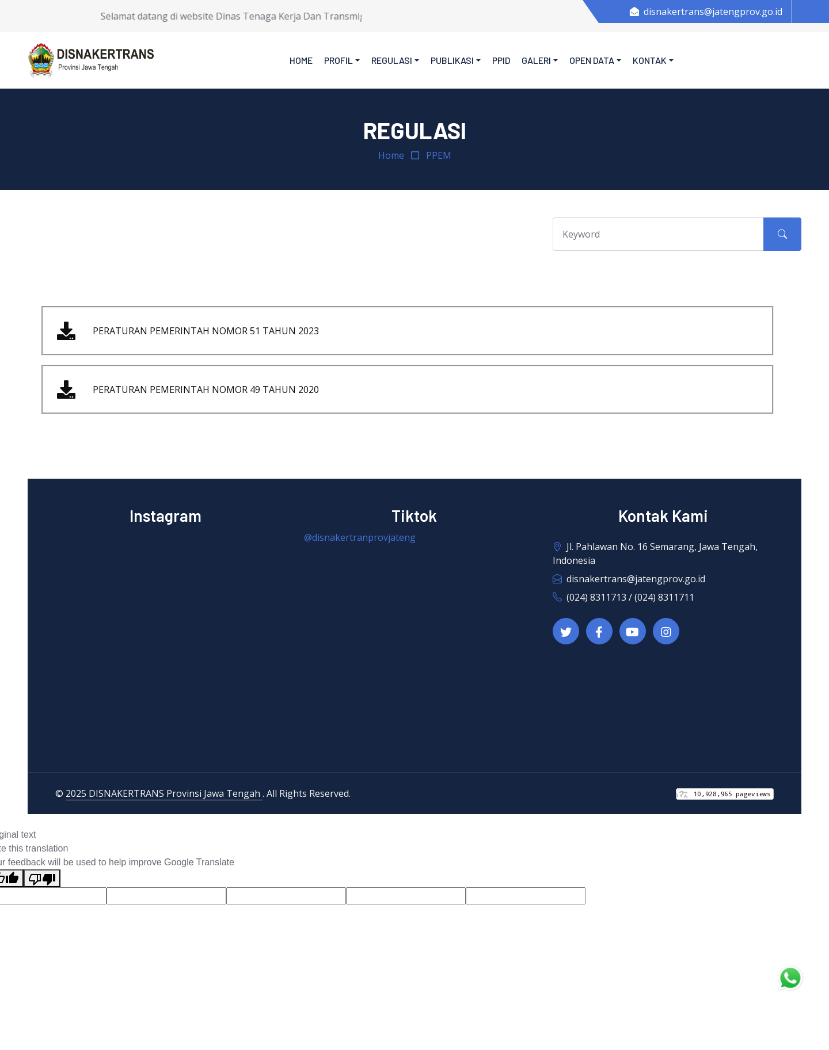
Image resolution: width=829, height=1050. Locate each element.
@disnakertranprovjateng (360, 537)
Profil (338, 60)
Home (301, 60)
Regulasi (391, 60)
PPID (501, 60)
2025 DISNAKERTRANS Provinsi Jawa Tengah (164, 793)
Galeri (536, 60)
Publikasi (452, 60)
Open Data (591, 60)
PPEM (438, 155)
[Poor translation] (42, 878)
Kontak (650, 60)
